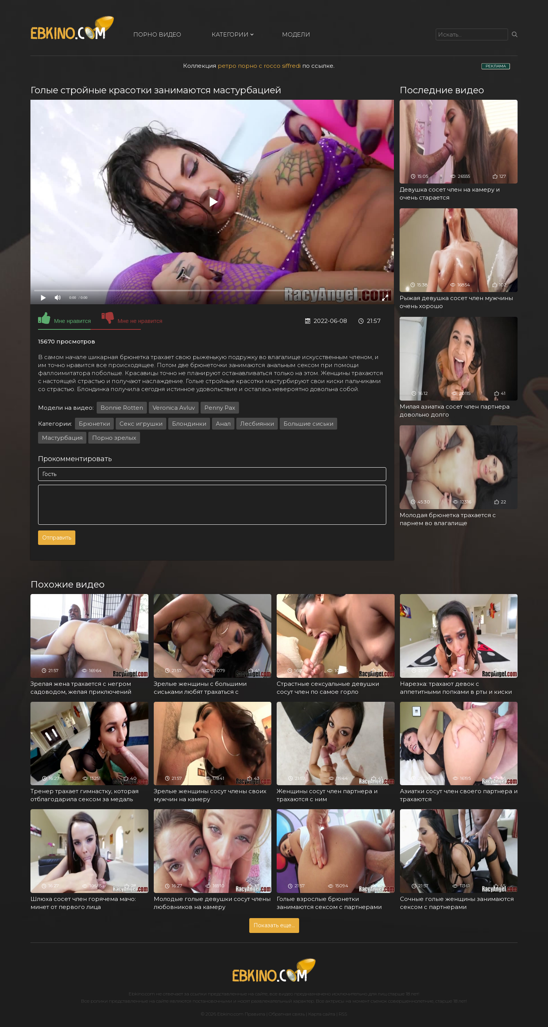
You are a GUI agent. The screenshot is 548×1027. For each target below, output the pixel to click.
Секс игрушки (140, 423)
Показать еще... (274, 925)
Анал (223, 423)
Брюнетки (94, 423)
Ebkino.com (142, 994)
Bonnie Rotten (121, 407)
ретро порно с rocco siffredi (259, 65)
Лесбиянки (257, 423)
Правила (255, 1014)
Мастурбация (62, 437)
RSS (343, 1014)
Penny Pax (219, 407)
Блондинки (189, 423)
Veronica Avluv (174, 407)
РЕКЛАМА (496, 66)
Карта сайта (321, 1014)
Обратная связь (287, 1014)
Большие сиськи (308, 423)
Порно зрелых (114, 437)
